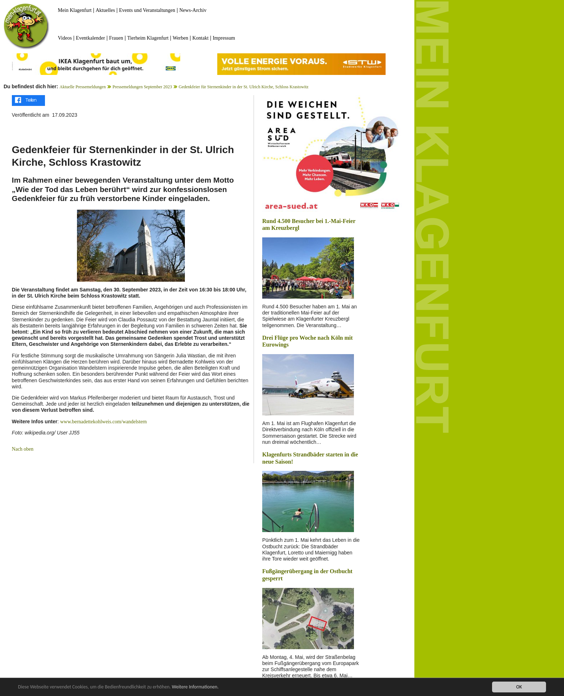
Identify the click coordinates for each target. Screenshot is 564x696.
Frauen (116, 38)
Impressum (224, 38)
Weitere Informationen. (195, 687)
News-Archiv (192, 10)
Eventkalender (90, 38)
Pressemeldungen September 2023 (142, 86)
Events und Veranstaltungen (147, 10)
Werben (180, 38)
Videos (65, 38)
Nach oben (22, 449)
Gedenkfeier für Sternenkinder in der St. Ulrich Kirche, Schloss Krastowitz (244, 86)
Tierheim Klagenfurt (148, 38)
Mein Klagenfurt (75, 10)
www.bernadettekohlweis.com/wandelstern (103, 421)
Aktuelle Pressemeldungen (83, 86)
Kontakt (200, 38)
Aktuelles (105, 10)
